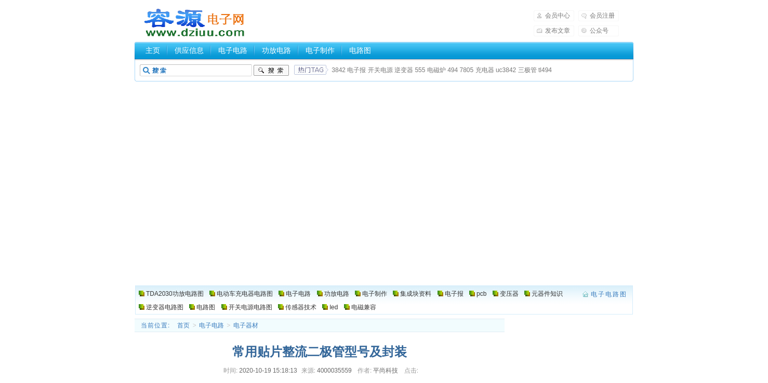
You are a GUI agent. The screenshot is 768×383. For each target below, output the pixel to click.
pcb (481, 293)
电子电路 (232, 50)
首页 (183, 325)
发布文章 (557, 30)
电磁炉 (436, 70)
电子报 (356, 70)
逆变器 (403, 70)
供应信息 (189, 50)
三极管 (527, 70)
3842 (339, 70)
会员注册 (602, 15)
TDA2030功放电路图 (175, 293)
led (333, 307)
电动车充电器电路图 (245, 293)
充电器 (484, 70)
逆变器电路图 (164, 307)
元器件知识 (547, 293)
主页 (152, 50)
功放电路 (276, 50)
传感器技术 (300, 307)
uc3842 (506, 70)
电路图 (360, 50)
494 (452, 70)
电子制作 (320, 50)
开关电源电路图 (250, 307)
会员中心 (557, 15)
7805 (467, 70)
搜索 (271, 70)
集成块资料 (415, 293)
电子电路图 (195, 22)
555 (420, 70)
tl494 (545, 70)
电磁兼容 (363, 307)
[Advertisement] (384, 207)
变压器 (509, 293)
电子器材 (245, 325)
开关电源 (380, 70)
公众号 (599, 30)
